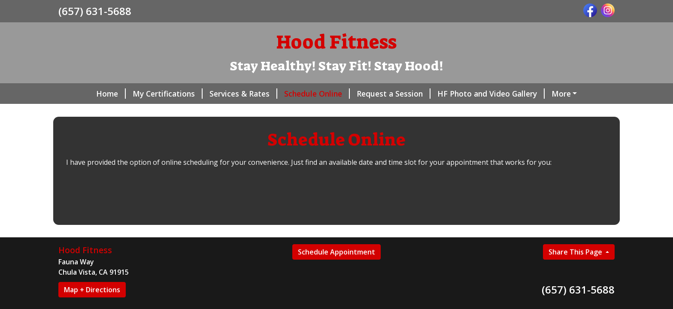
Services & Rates (243, 93)
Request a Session (393, 93)
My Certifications (168, 93)
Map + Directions (92, 289)
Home (111, 93)
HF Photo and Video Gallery (491, 93)
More (561, 93)
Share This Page (576, 252)
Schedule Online (317, 93)
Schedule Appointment (336, 252)
